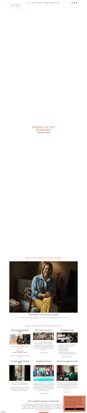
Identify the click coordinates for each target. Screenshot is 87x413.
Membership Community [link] (49, 2)
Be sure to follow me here (16, 387)
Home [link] (28, 2)
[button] (59, 3)
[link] (15, 2)
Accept (74, 409)
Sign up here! (67, 392)
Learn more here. (43, 352)
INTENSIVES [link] (39, 2)
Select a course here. (67, 357)
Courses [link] (33, 2)
